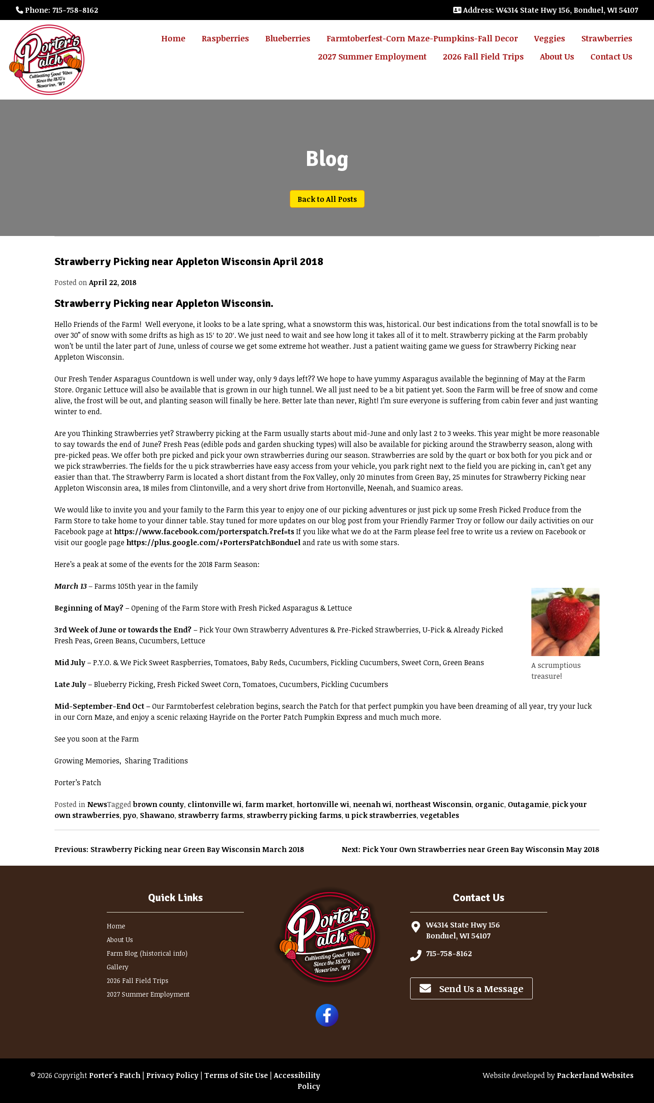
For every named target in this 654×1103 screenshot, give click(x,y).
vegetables (439, 815)
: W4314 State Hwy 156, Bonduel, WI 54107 (545, 10)
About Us (557, 56)
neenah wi (372, 804)
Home (173, 38)
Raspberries (225, 38)
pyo (129, 815)
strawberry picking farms (294, 815)
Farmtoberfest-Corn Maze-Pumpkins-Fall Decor (422, 38)
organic (489, 804)
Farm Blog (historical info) (147, 953)
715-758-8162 (449, 953)
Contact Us (611, 56)
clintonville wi (215, 804)
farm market (269, 804)
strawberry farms (210, 815)
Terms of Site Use (236, 1075)
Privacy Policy (172, 1075)
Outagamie (528, 804)
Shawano (157, 815)
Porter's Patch (114, 1075)
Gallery (118, 967)
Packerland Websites (595, 1075)
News (97, 804)
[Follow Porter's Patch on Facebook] (327, 1024)
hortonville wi (323, 804)
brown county (158, 804)
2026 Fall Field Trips (483, 56)
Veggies (549, 38)
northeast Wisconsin (433, 804)
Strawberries (606, 38)
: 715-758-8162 (57, 10)
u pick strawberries (380, 815)
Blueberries (287, 38)
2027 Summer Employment (372, 56)
